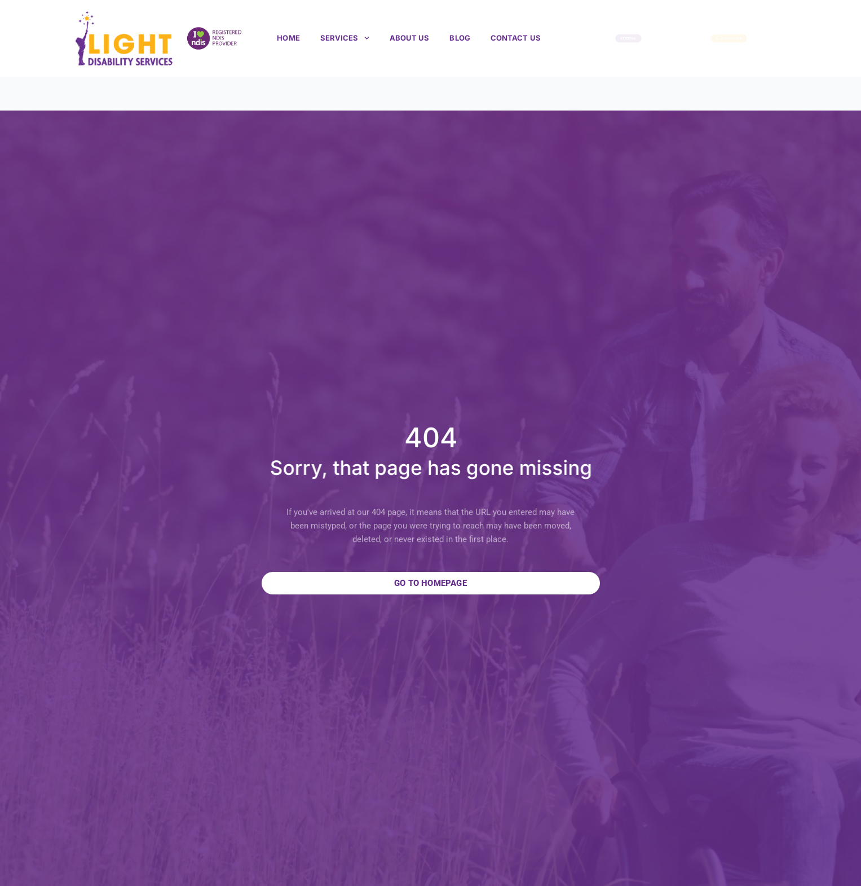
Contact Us (516, 37)
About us (410, 37)
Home (288, 37)
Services (344, 38)
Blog (459, 37)
